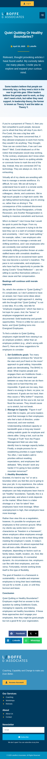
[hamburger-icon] (42, 15)
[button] (18, 633)
